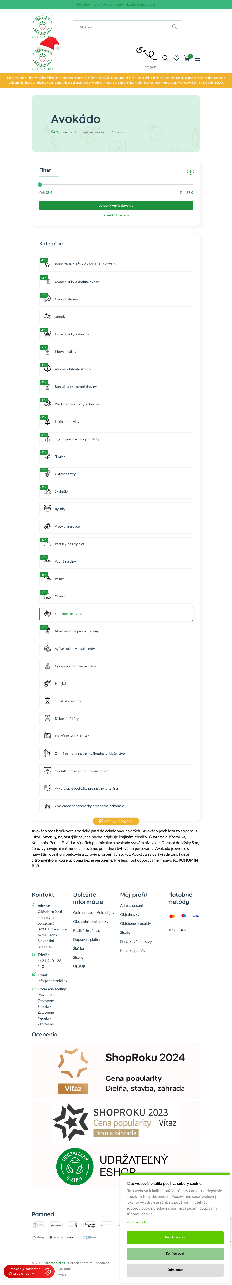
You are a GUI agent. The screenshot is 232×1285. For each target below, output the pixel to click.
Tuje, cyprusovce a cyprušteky (71, 439)
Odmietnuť (175, 1270)
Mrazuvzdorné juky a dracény (71, 631)
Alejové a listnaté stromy (67, 369)
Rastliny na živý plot (64, 544)
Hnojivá (55, 684)
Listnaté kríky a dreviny (66, 334)
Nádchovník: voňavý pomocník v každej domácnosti (116, 4)
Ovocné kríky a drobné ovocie (71, 282)
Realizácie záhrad (86, 931)
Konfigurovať (175, 1253)
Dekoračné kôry (61, 718)
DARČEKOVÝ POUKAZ (66, 736)
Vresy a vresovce (62, 526)
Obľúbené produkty (135, 924)
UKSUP (79, 967)
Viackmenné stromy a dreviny (71, 404)
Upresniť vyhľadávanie (116, 205)
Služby (78, 958)
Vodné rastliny (60, 561)
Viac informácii (136, 1222)
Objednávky (129, 915)
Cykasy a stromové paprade (70, 666)
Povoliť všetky (175, 1237)
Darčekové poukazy (136, 942)
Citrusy (54, 596)
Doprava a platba (86, 940)
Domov (59, 132)
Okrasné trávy (60, 474)
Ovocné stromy (61, 299)
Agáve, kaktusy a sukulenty (69, 649)
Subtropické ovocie (63, 614)
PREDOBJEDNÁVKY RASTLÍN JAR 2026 (80, 264)
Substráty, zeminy (62, 701)
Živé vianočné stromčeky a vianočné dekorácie (84, 806)
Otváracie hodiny (21, 1273)
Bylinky (54, 509)
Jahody (54, 317)
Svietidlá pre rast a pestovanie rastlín (76, 771)
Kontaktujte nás (132, 951)
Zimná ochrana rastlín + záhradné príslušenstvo (84, 753)
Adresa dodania (132, 906)
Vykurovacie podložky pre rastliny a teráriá (81, 788)
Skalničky (56, 491)
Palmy (54, 579)
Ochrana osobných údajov (93, 913)
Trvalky (54, 456)
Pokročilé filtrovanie (116, 215)
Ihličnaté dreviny (61, 421)
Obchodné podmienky (90, 922)
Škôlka (78, 949)
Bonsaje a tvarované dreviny (70, 386)
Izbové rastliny (60, 352)
